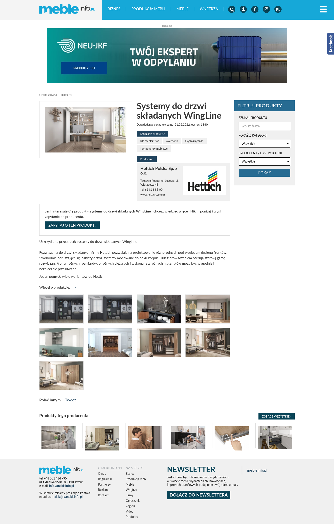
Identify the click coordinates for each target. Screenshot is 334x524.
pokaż (264, 172)
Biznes (114, 9)
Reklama (103, 489)
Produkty (132, 517)
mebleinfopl (257, 470)
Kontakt (103, 495)
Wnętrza (209, 9)
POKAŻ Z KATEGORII (253, 135)
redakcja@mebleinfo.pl (67, 496)
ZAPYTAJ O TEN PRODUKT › (72, 225)
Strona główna (48, 94)
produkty (66, 94)
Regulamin (105, 479)
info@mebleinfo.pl (61, 486)
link (73, 287)
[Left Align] (323, 9)
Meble (182, 9)
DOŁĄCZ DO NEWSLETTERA (199, 494)
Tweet (70, 399)
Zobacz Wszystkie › (276, 416)
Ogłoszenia (133, 500)
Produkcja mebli (148, 9)
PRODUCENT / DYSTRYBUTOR (260, 153)
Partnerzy (104, 484)
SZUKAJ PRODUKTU (253, 118)
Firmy (129, 495)
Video (129, 511)
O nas (102, 473)
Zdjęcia (130, 506)
